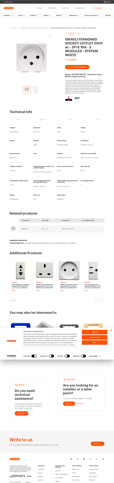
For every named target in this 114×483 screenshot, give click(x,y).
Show (13, 290)
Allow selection (94, 460)
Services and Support (90, 15)
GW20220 (25, 229)
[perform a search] (109, 8)
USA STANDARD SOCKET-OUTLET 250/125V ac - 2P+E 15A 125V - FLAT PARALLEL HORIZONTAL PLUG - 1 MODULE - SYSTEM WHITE (93, 286)
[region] (57, 164)
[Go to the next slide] (102, 300)
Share (70, 33)
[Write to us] (69, 403)
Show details (93, 479)
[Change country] (107, 2)
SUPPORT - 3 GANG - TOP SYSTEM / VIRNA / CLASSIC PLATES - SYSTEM (68, 326)
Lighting (45, 15)
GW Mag (107, 15)
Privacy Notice (67, 472)
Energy (20, 15)
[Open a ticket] (21, 413)
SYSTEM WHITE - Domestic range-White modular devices (34, 28)
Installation (7, 15)
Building (32, 15)
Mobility (58, 15)
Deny (94, 466)
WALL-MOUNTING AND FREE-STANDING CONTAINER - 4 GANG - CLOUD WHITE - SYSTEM (45, 346)
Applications (73, 15)
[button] (10, 300)
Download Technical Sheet (77, 67)
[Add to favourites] (79, 33)
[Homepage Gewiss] (9, 8)
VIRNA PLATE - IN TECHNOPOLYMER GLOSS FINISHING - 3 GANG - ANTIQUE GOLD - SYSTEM (92, 326)
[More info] (81, 403)
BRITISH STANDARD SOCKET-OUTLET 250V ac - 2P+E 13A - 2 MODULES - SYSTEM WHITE (45, 286)
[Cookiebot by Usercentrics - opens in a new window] (11, 479)
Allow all (94, 455)
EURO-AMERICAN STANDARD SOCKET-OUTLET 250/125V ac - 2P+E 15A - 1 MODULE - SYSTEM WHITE (20, 286)
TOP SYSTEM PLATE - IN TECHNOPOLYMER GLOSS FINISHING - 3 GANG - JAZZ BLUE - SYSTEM (20, 346)
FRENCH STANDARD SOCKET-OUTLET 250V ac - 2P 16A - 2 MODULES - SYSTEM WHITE (69, 286)
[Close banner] (111, 454)
